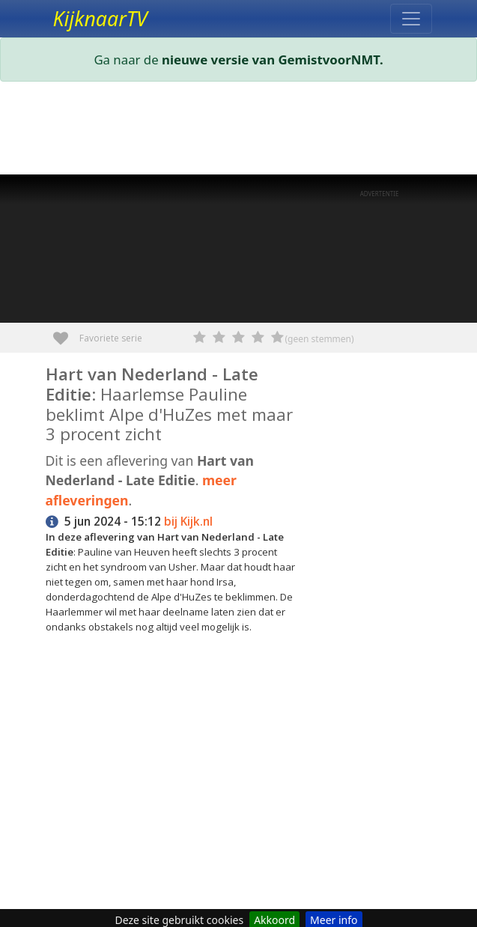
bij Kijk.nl (188, 521)
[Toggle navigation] (411, 19)
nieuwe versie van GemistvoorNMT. (272, 59)
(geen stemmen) (319, 338)
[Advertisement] (239, 131)
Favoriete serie (66, 332)
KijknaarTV (100, 18)
